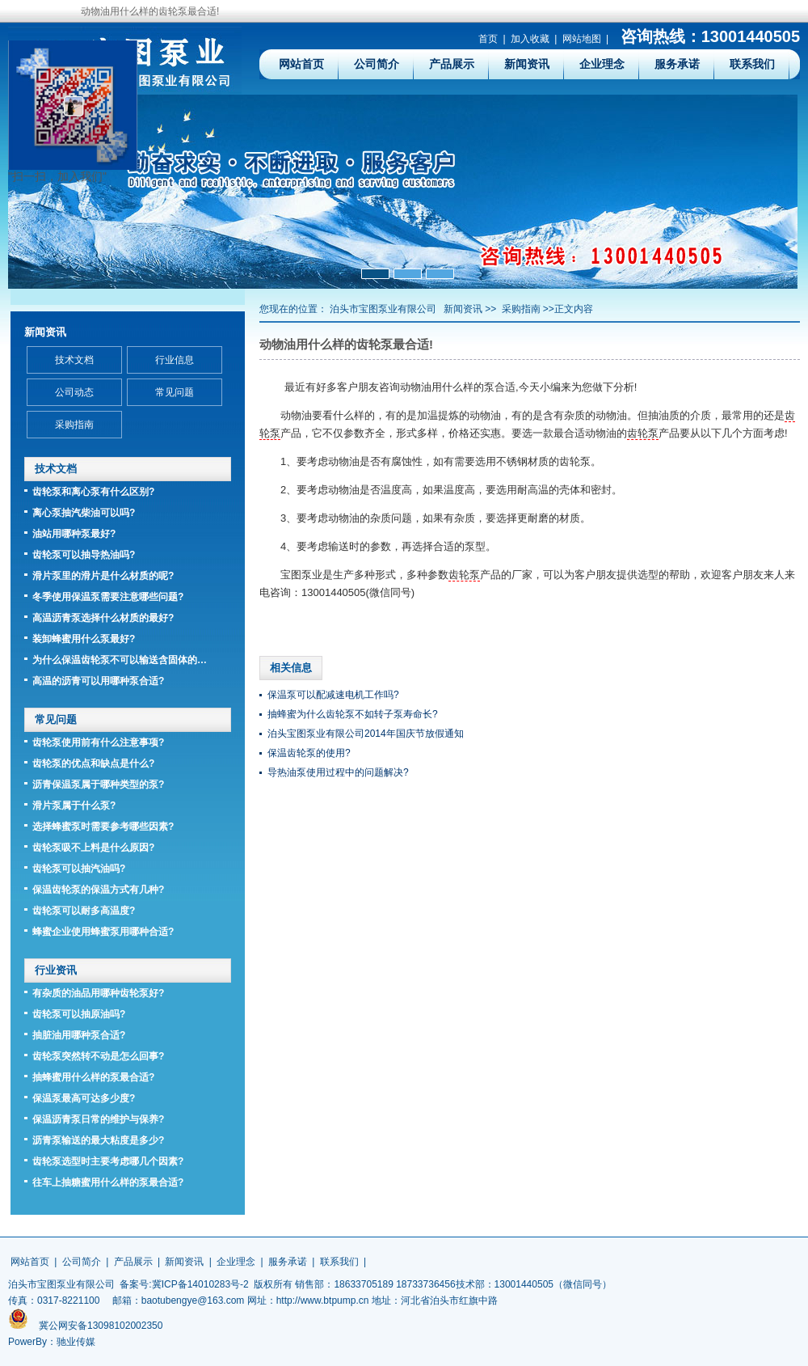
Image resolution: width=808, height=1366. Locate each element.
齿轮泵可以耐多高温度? (83, 910)
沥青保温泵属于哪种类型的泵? (98, 784)
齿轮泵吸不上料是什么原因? (93, 847)
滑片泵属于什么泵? (74, 805)
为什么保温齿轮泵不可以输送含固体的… (119, 660)
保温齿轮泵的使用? (309, 753)
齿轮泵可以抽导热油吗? (83, 554)
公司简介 (376, 63)
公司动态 (74, 392)
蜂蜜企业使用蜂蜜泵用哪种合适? (103, 931)
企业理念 (602, 63)
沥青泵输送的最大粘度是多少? (98, 1140)
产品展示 (451, 63)
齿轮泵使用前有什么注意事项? (98, 742)
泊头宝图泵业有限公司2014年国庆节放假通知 (365, 733)
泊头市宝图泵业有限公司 (383, 309)
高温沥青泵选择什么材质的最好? (103, 618)
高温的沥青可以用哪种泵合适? (98, 681)
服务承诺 (677, 63)
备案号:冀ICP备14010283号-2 (184, 1284)
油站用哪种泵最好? (74, 533)
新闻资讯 (526, 63)
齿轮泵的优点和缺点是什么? (93, 763)
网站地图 (581, 38)
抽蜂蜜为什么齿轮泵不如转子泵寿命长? (352, 714)
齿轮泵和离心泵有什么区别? (93, 491)
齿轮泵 (643, 433)
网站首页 (301, 63)
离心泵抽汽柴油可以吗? (83, 512)
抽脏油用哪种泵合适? (78, 1035)
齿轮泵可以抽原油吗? (78, 1014)
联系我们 (752, 63)
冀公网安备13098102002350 (100, 1325)
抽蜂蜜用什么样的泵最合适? (93, 1077)
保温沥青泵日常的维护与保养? (98, 1119)
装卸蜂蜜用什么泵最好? (83, 639)
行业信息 (174, 360)
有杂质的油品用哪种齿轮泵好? (98, 993)
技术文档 (74, 360)
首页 (488, 38)
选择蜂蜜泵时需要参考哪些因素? (103, 826)
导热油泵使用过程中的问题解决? (338, 772)
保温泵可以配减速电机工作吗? (333, 694)
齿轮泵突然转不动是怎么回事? (98, 1056)
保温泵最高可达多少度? (83, 1098)
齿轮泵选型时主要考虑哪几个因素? (107, 1161)
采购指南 (521, 309)
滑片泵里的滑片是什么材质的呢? (103, 576)
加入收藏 (530, 38)
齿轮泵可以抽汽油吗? (78, 868)
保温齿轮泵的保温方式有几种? (98, 889)
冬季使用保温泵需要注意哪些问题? (107, 597)
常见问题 (174, 392)
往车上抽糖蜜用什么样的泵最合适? (107, 1182)
